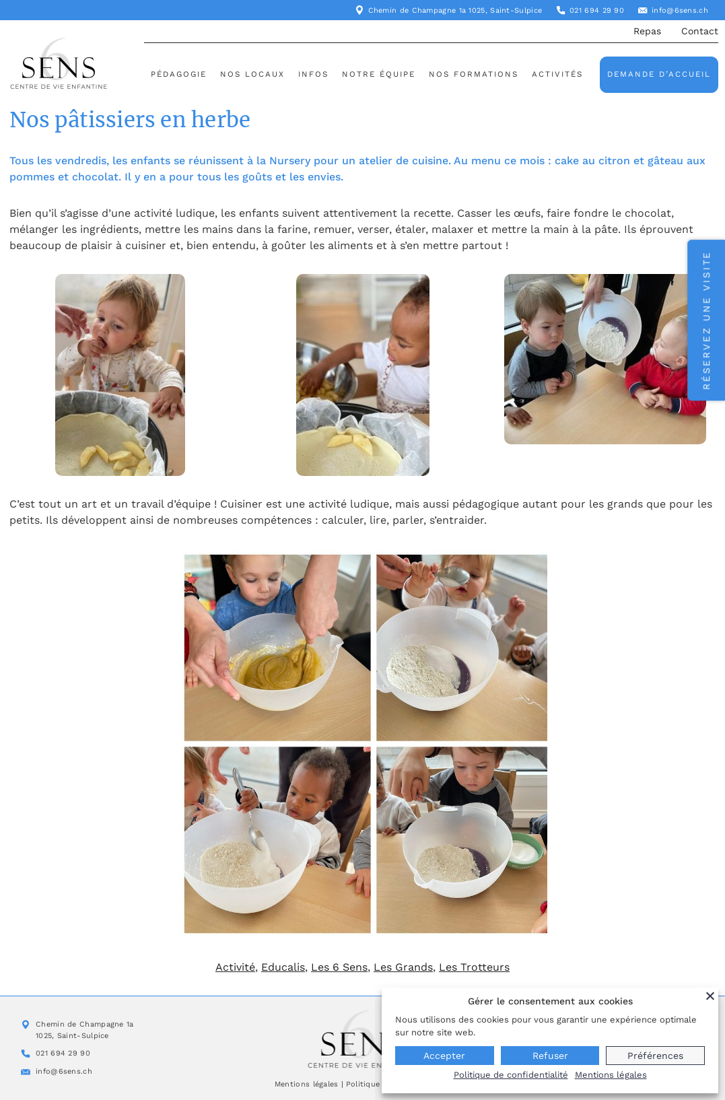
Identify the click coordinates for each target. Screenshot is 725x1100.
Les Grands (403, 967)
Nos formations (473, 74)
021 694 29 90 (596, 10)
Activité (235, 967)
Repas (647, 31)
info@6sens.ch (680, 10)
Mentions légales (307, 1084)
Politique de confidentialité (511, 1075)
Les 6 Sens (339, 967)
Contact (699, 31)
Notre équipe (378, 74)
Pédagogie (179, 74)
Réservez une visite (706, 320)
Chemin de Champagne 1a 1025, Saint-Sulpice (455, 10)
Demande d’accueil (659, 74)
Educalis (283, 967)
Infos (313, 74)
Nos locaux (252, 74)
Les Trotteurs (474, 967)
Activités (557, 74)
